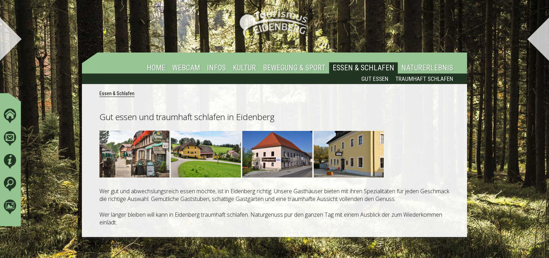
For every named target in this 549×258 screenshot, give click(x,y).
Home (156, 68)
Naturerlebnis (427, 68)
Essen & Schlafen (363, 68)
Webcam (186, 68)
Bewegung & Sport (294, 68)
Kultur (244, 68)
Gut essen (374, 79)
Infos (216, 68)
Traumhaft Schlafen (424, 79)
